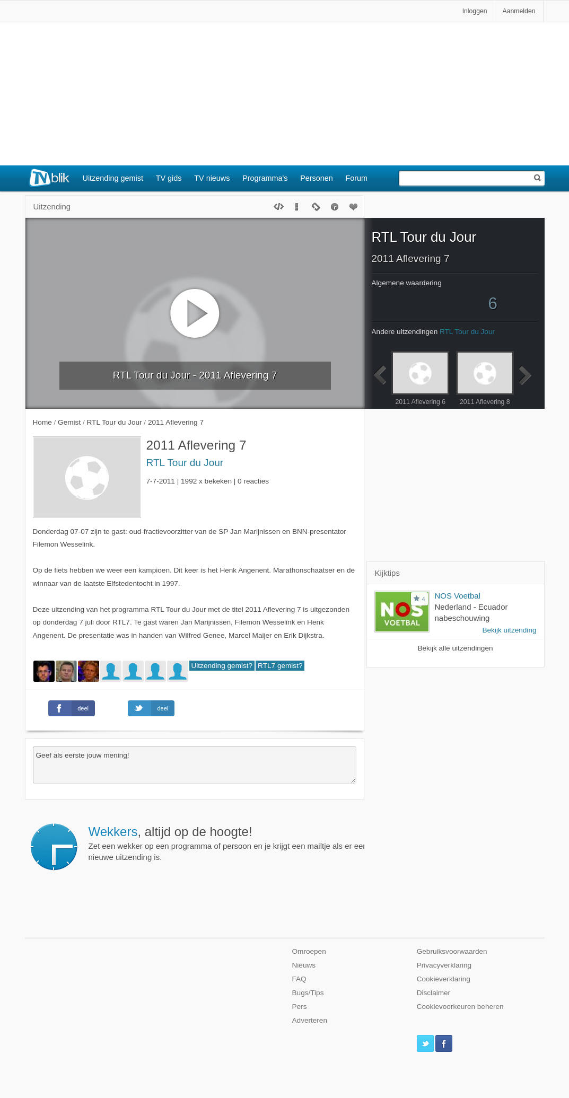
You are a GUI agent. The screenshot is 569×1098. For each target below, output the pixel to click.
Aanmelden (519, 11)
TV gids (169, 178)
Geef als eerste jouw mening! (194, 765)
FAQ (299, 979)
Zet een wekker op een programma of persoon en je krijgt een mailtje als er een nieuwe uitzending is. (228, 843)
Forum (357, 178)
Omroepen (309, 951)
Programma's (264, 178)
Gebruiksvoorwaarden (452, 951)
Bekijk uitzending (509, 630)
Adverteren (310, 1020)
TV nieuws (212, 178)
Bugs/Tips (308, 993)
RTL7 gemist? (280, 666)
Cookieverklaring (443, 979)
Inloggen (474, 11)
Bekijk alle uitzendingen (455, 648)
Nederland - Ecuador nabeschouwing (471, 612)
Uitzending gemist (113, 178)
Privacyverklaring (444, 965)
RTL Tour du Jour (185, 462)
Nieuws (304, 965)
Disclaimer (433, 993)
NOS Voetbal (457, 595)
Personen (316, 178)
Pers (299, 1007)
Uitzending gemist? (222, 666)
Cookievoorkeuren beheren (460, 1007)
